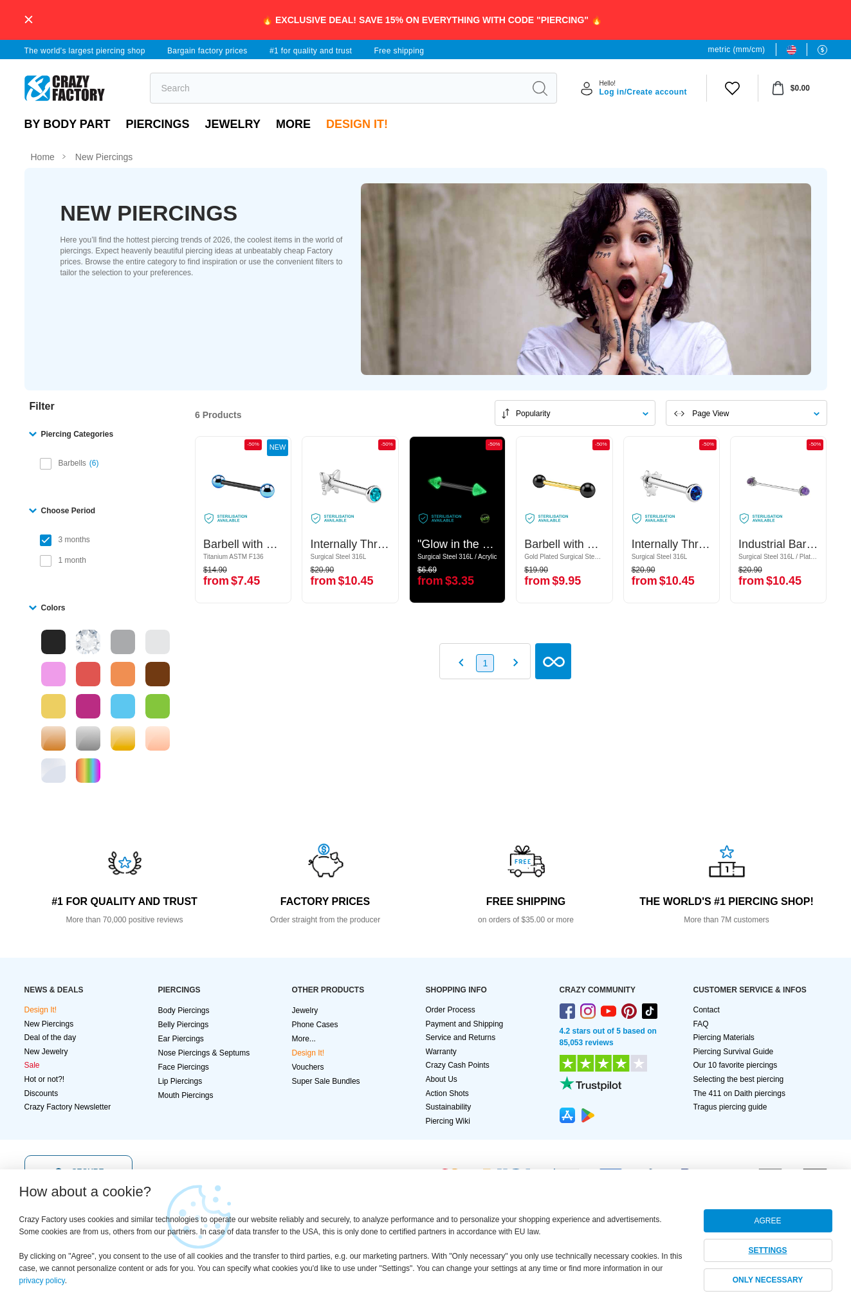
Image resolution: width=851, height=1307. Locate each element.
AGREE (767, 1220)
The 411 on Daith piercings (739, 1093)
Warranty (441, 1051)
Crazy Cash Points (458, 1065)
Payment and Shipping (465, 1023)
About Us (441, 1079)
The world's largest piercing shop (84, 50)
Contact (706, 1009)
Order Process (450, 1009)
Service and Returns (461, 1037)
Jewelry (233, 124)
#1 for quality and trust (311, 50)
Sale (32, 1065)
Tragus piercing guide (730, 1106)
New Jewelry (46, 1051)
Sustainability (448, 1106)
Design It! (357, 124)
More (293, 124)
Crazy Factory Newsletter (67, 1106)
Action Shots (447, 1093)
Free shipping (399, 50)
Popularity (533, 413)
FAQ (701, 1023)
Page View (710, 413)
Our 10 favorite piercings (735, 1065)
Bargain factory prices (207, 50)
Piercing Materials (724, 1037)
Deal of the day (50, 1037)
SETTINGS (767, 1250)
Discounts (41, 1093)
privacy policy (42, 1280)
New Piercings (49, 1023)
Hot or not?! (44, 1079)
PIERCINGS (158, 124)
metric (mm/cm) (736, 49)
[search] (337, 88)
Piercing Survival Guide (733, 1051)
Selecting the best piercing (738, 1079)
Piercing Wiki (448, 1121)
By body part (67, 124)
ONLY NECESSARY (768, 1279)
